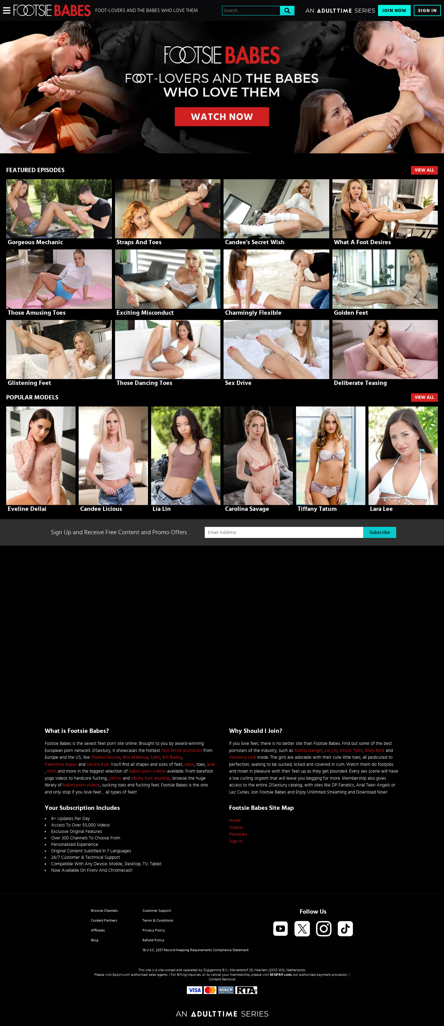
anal (211, 764)
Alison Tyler (351, 750)
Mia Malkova (135, 757)
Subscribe (379, 532)
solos (189, 764)
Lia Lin (331, 750)
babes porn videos (147, 771)
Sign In (427, 10)
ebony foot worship (150, 778)
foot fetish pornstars (181, 750)
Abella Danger (308, 750)
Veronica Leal (242, 757)
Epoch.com (121, 974)
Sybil (155, 757)
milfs (51, 771)
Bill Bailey (172, 757)
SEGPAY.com (280, 974)
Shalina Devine (106, 757)
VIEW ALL (424, 397)
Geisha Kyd (98, 764)
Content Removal (222, 979)
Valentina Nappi (61, 764)
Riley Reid (374, 750)
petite (115, 778)
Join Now (394, 10)
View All (424, 170)
